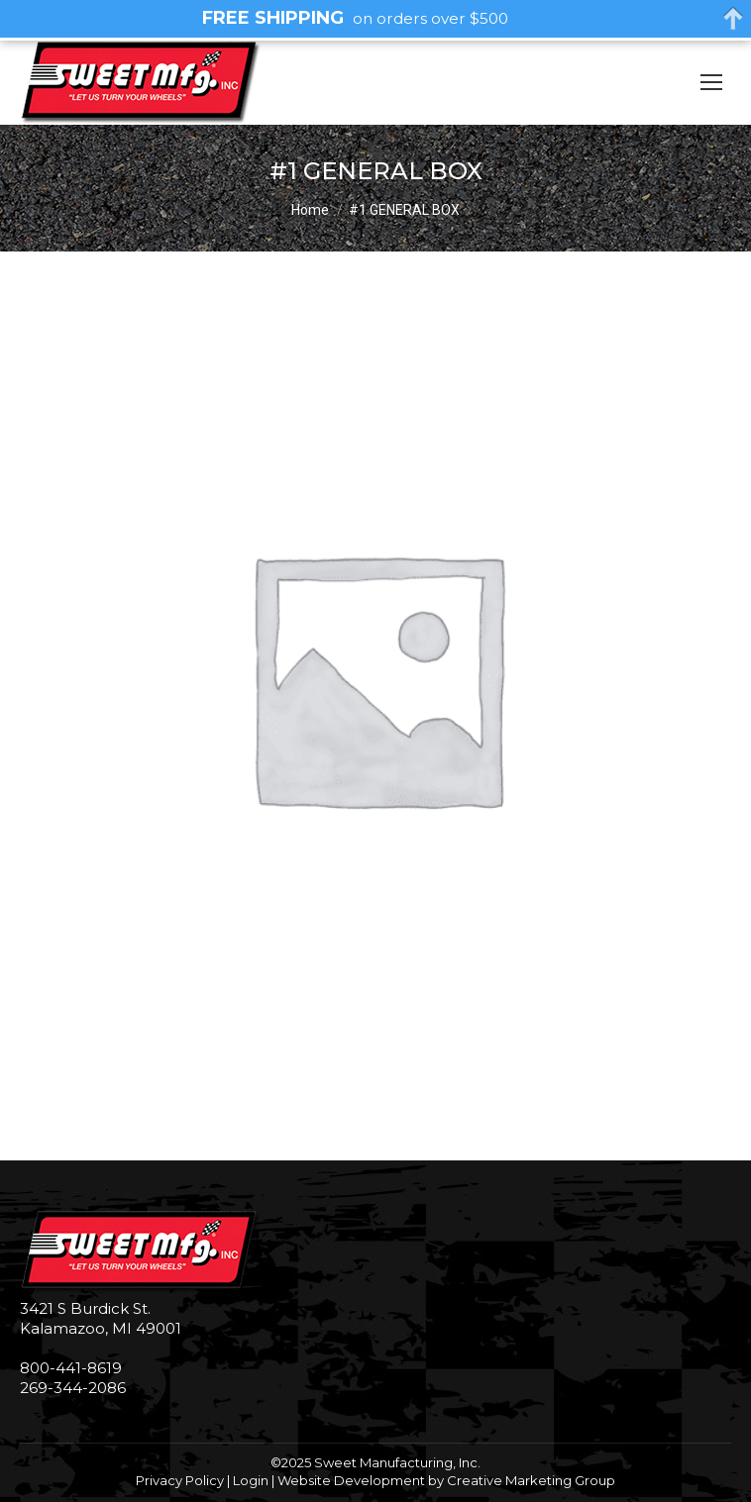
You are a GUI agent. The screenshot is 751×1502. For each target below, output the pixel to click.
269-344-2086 (73, 1387)
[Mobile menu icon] (711, 82)
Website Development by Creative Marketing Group (446, 1480)
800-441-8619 (71, 1367)
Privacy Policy (180, 1480)
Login (250, 1480)
